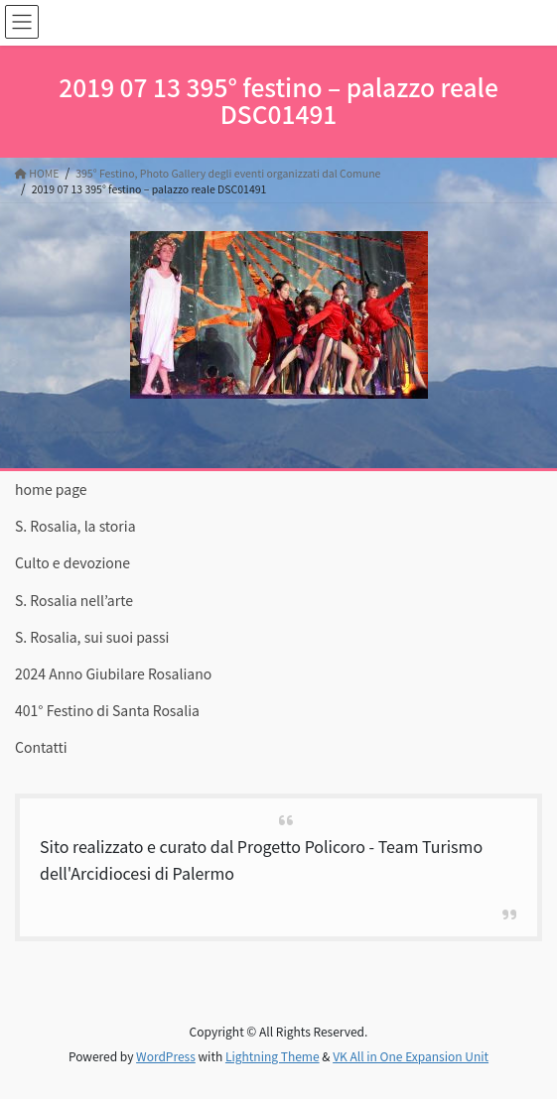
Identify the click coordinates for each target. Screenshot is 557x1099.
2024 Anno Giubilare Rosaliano (113, 673)
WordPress (166, 1055)
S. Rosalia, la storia (75, 526)
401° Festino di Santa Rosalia (107, 710)
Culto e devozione (72, 562)
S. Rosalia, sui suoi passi (92, 637)
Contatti (41, 747)
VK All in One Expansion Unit (410, 1055)
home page (51, 489)
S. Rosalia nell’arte (74, 600)
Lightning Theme (272, 1055)
